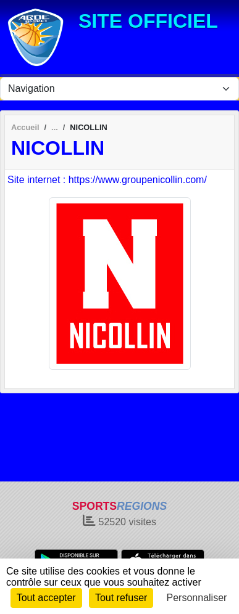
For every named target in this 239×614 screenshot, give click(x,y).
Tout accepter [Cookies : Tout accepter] (46, 597)
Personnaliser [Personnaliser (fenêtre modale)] (197, 597)
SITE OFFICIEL (148, 21)
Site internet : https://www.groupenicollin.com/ (107, 179)
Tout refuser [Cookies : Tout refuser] (121, 597)
